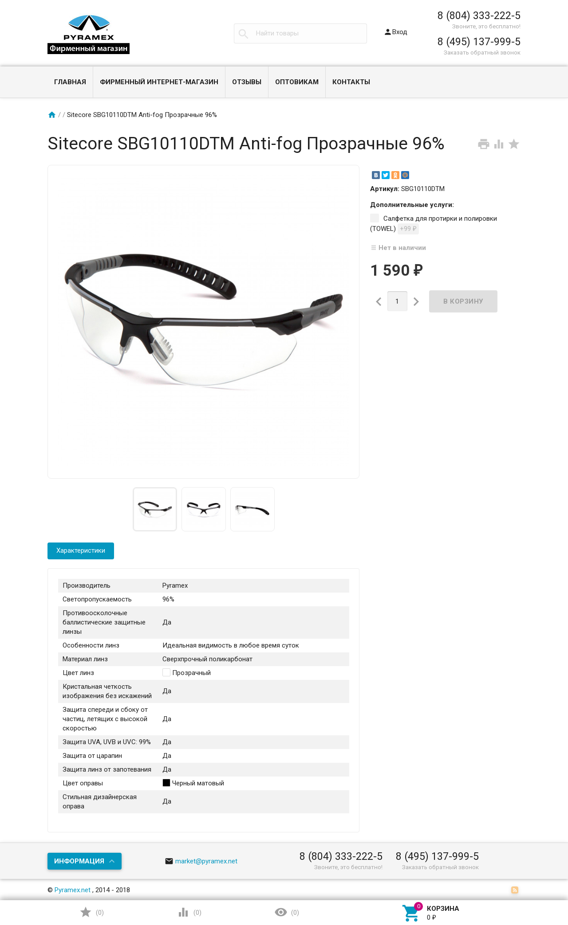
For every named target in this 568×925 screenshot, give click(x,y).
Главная (70, 82)
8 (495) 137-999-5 (479, 41)
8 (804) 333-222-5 (479, 15)
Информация (79, 861)
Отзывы (246, 82)
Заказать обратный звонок (482, 52)
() (91, 912)
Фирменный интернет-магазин (159, 82)
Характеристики (80, 550)
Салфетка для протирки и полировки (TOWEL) (433, 224)
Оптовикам (297, 82)
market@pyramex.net (201, 861)
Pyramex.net (73, 890)
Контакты (351, 82)
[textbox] (300, 33)
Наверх (530, 882)
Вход (395, 32)
